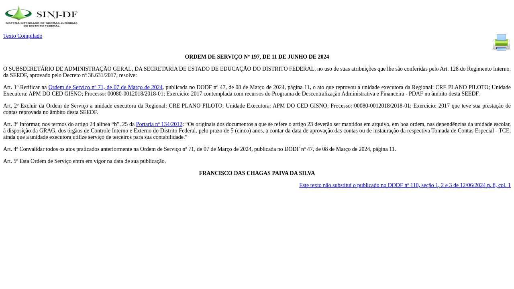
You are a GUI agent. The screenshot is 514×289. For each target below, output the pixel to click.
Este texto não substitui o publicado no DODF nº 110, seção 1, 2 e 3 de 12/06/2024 (405, 185)
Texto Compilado (22, 36)
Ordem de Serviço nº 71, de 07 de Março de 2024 (106, 87)
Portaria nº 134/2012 (159, 124)
